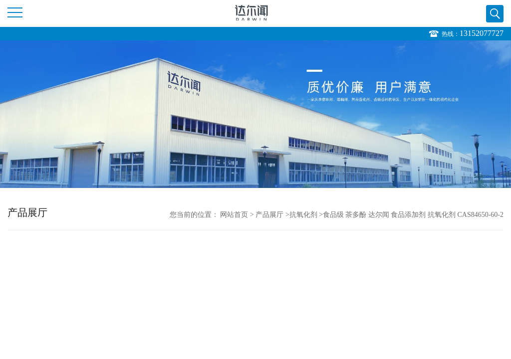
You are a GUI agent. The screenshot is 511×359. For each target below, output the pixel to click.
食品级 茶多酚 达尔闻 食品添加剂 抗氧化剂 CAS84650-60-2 (413, 214)
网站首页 (234, 214)
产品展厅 (269, 214)
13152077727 (482, 33)
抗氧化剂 (303, 214)
